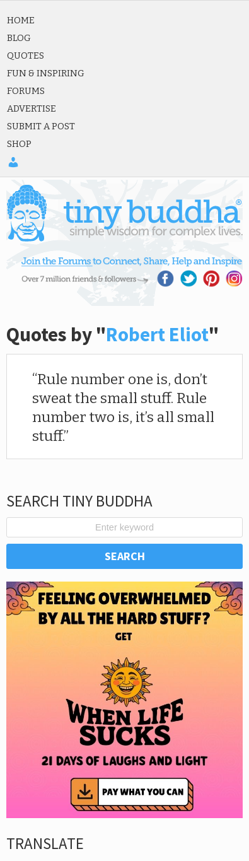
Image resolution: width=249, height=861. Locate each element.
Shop (19, 143)
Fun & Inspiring (45, 73)
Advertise (31, 108)
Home (21, 20)
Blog (19, 38)
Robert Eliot (157, 334)
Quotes (25, 55)
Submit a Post (41, 126)
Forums (26, 91)
